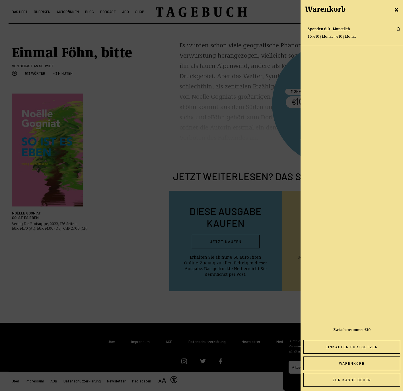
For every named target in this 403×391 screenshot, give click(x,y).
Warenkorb (352, 363)
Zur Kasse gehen (351, 380)
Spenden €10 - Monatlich (329, 28)
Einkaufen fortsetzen (352, 347)
